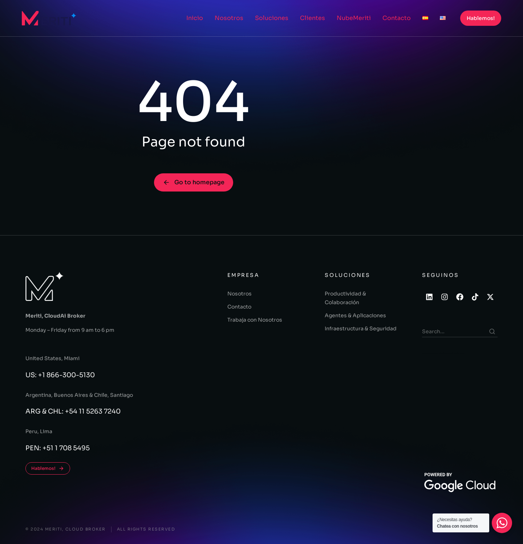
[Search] (492, 331)
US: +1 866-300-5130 (60, 375)
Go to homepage (193, 182)
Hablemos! (481, 18)
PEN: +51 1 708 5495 (57, 448)
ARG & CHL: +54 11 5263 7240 (73, 411)
